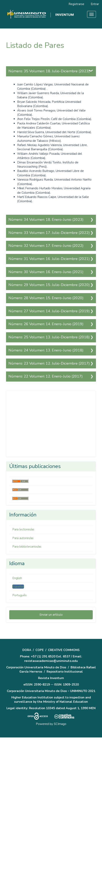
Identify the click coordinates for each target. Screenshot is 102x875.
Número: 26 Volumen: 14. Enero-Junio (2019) (45, 324)
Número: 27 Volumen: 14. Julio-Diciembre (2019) (49, 311)
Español (18, 587)
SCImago (60, 724)
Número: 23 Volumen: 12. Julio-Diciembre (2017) (49, 363)
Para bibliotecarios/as (26, 547)
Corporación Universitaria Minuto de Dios (36, 667)
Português (19, 595)
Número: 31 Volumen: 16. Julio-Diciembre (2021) (49, 258)
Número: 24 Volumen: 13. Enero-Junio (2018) (45, 350)
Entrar (95, 4)
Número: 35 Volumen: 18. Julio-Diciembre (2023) (49, 71)
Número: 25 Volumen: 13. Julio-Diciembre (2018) (49, 337)
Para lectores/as (23, 529)
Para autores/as (22, 538)
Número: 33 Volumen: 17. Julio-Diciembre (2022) (49, 232)
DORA (26, 650)
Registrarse (76, 4)
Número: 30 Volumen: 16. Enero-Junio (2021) (45, 271)
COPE (39, 650)
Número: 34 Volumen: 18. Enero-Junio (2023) (45, 219)
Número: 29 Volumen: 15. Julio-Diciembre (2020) (49, 284)
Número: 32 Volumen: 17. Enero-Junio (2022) (45, 245)
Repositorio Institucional (65, 672)
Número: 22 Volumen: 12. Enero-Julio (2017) (45, 376)
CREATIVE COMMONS (64, 650)
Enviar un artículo (51, 615)
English (17, 578)
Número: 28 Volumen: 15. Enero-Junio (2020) (45, 298)
